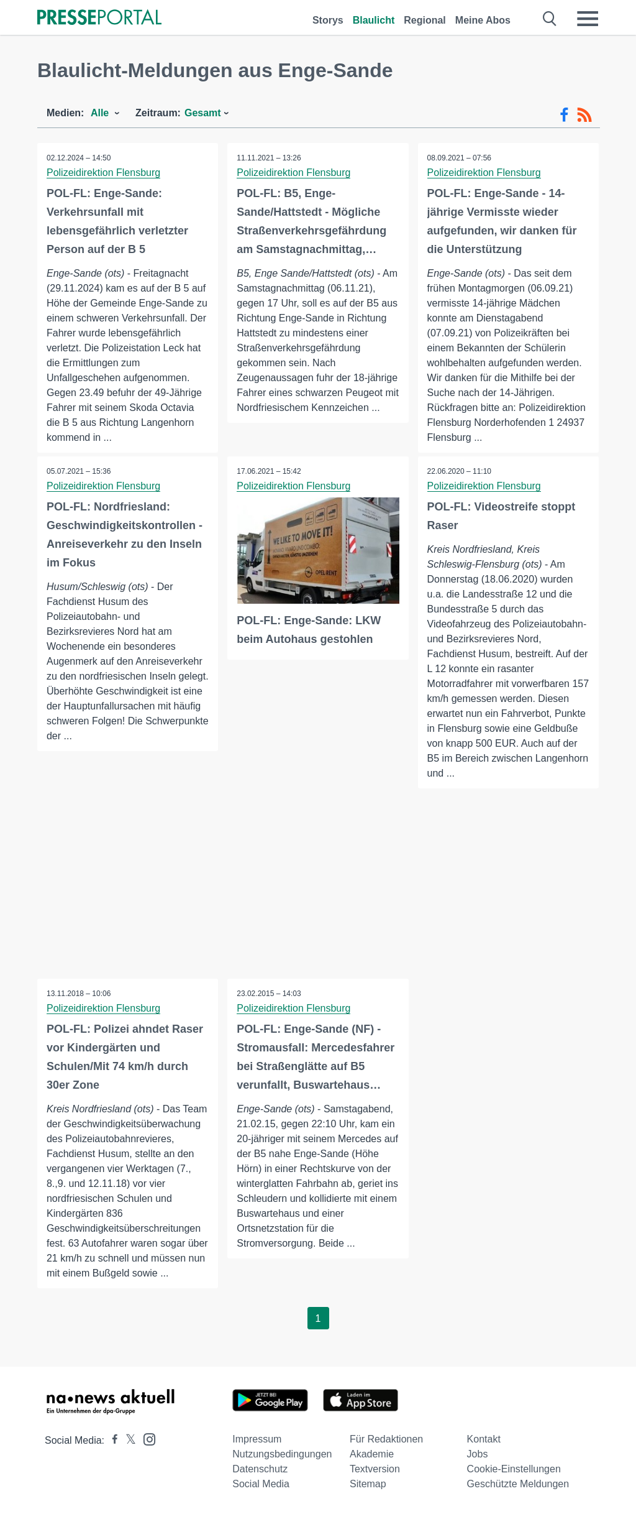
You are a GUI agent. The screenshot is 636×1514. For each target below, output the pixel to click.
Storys (327, 20)
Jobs (477, 1454)
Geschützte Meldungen (518, 1484)
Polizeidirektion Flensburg (103, 172)
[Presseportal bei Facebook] (111, 1440)
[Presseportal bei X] (127, 1440)
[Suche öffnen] (550, 18)
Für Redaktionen (386, 1439)
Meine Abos (483, 20)
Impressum (256, 1439)
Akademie (372, 1454)
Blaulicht (374, 20)
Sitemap (368, 1484)
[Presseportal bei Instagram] (145, 1438)
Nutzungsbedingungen (282, 1454)
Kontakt (484, 1439)
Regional (425, 20)
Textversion (375, 1469)
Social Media (260, 1484)
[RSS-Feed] (584, 115)
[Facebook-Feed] (564, 115)
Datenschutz (260, 1469)
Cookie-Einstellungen (514, 1469)
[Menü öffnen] (587, 18)
